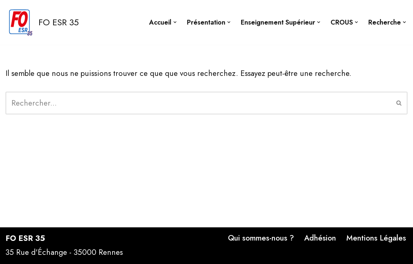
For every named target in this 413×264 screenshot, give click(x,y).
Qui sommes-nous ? (261, 237)
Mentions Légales (376, 237)
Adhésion (320, 237)
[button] (175, 22)
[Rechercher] (198, 103)
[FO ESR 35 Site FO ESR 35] (42, 22)
